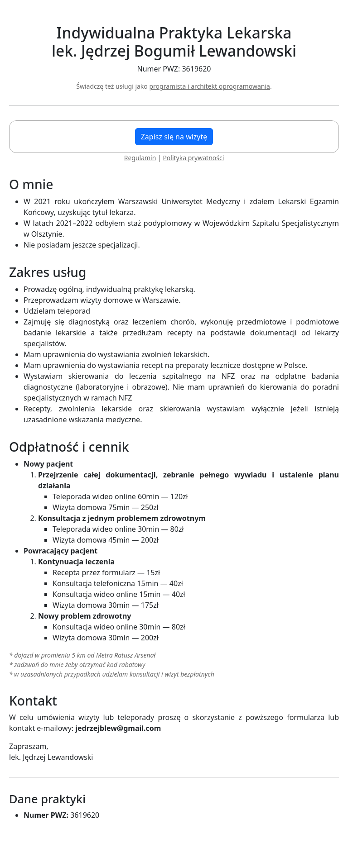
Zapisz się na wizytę (174, 137)
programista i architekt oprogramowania (209, 86)
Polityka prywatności (193, 157)
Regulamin (140, 157)
